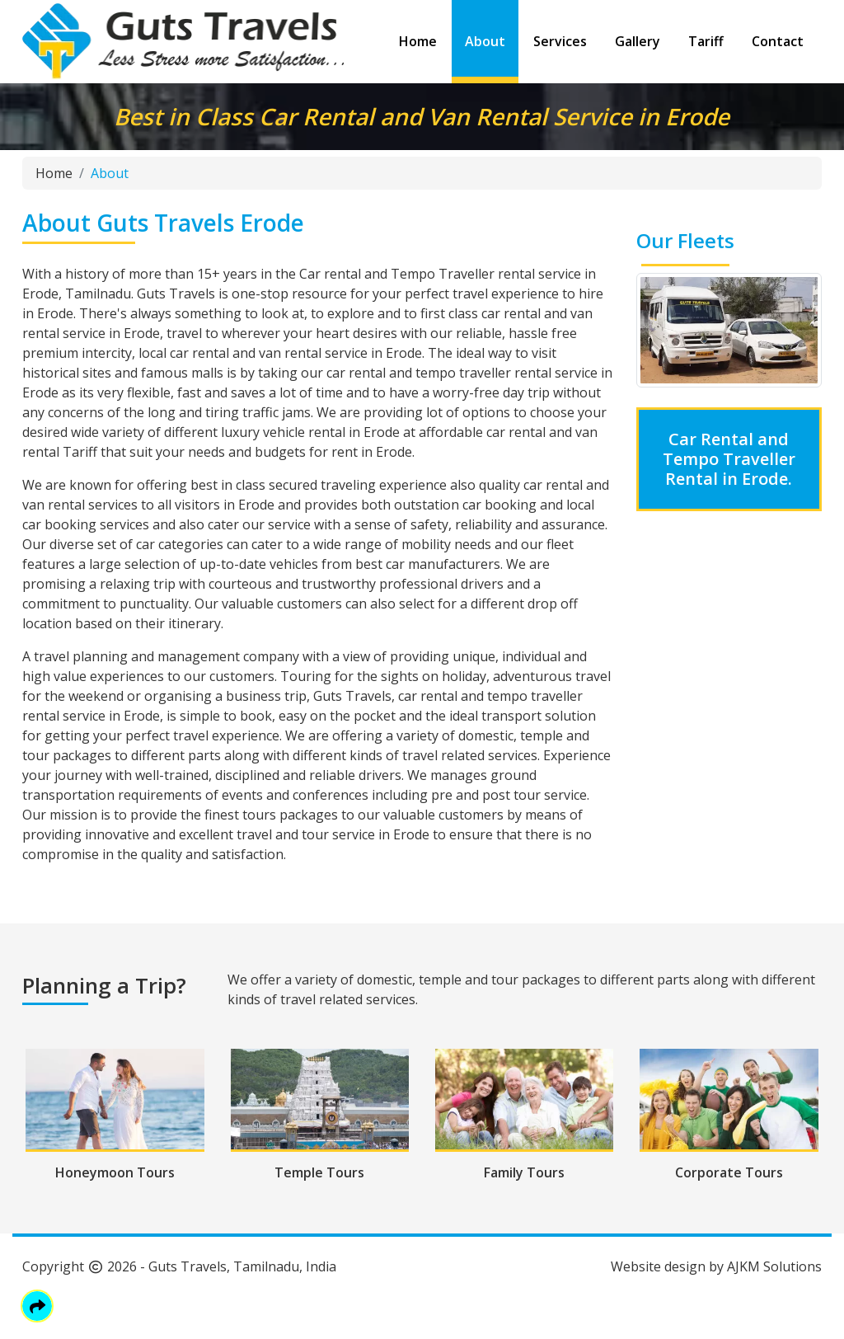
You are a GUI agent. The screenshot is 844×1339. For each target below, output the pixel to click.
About (485, 41)
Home (418, 41)
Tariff (706, 41)
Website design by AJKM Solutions (716, 1266)
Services (560, 41)
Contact (778, 41)
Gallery (637, 41)
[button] (37, 1306)
